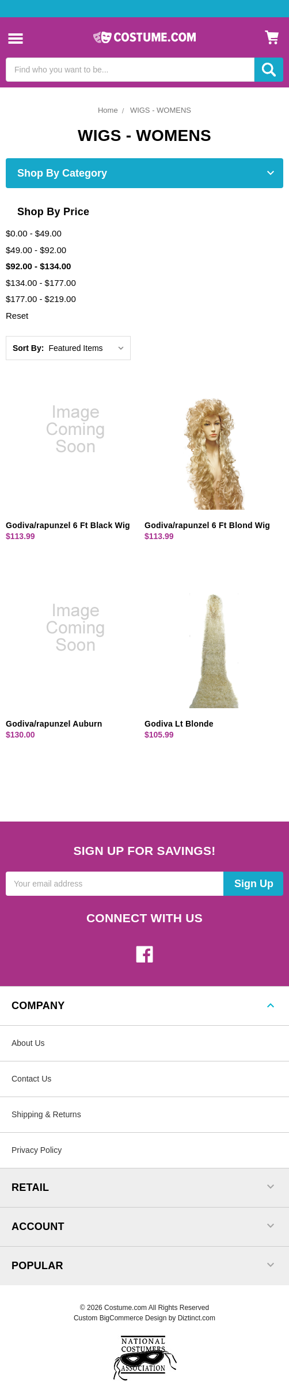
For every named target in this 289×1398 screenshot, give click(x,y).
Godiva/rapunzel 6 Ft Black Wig (68, 525)
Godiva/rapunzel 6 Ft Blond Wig (207, 525)
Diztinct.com (196, 1318)
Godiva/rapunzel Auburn (54, 723)
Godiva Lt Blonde (179, 723)
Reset (17, 315)
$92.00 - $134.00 (38, 266)
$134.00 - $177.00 (41, 283)
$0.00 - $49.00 (34, 233)
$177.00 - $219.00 (41, 299)
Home (108, 110)
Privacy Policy (37, 1150)
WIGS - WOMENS (160, 110)
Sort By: (28, 348)
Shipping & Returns (46, 1114)
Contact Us (31, 1078)
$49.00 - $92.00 (36, 250)
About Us (28, 1043)
